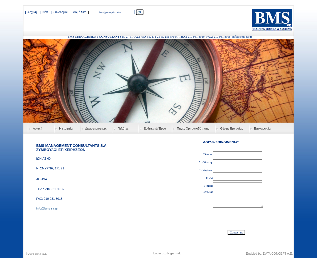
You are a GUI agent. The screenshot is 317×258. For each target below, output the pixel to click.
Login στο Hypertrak (167, 253)
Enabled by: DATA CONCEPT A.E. (269, 253)
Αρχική (32, 12)
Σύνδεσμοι (60, 12)
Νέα (45, 12)
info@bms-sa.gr (242, 36)
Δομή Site (79, 12)
